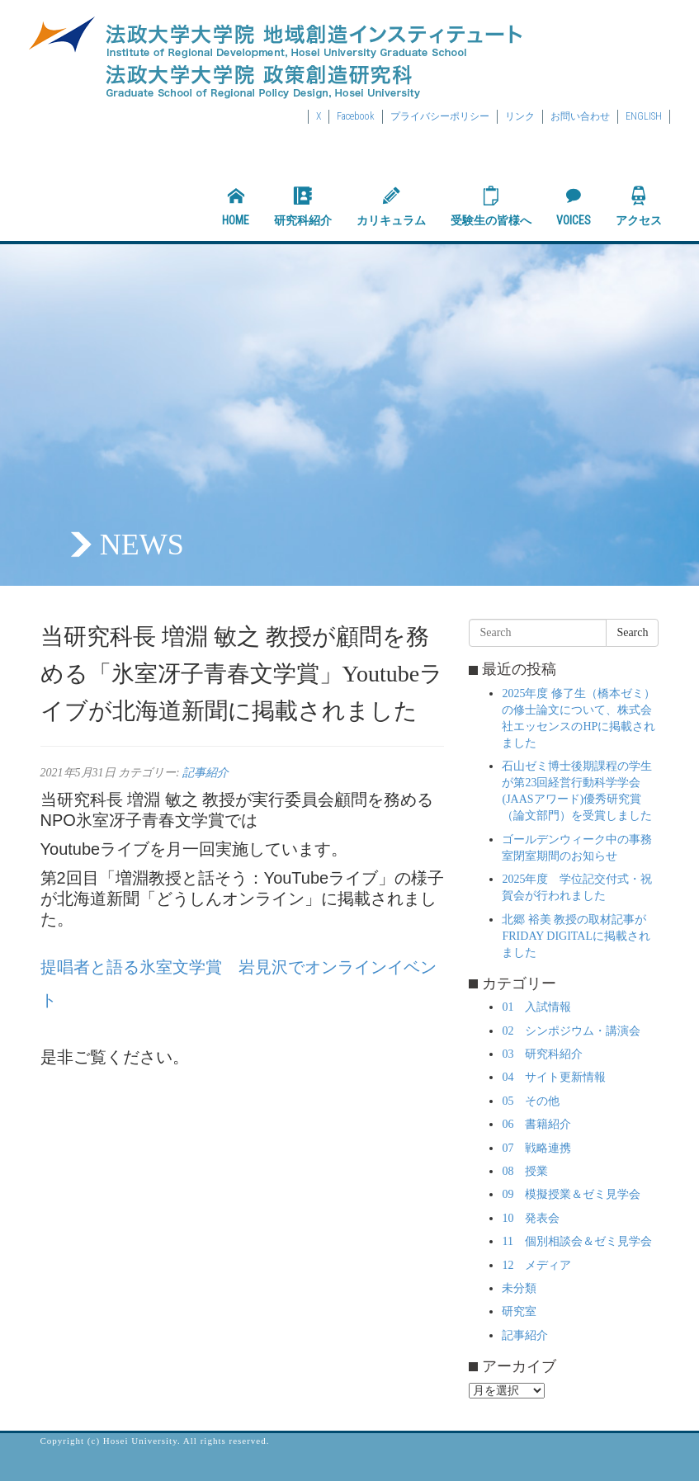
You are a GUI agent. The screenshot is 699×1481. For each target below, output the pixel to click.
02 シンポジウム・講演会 (571, 1031)
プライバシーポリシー (439, 116)
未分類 (519, 1288)
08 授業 (525, 1171)
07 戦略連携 (536, 1148)
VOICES (573, 206)
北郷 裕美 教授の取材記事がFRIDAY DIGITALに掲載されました (575, 936)
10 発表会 (531, 1218)
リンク (520, 116)
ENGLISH (644, 116)
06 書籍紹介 (536, 1124)
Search (632, 632)
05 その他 (531, 1101)
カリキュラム (391, 206)
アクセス (639, 206)
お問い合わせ (580, 116)
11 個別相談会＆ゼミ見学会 (576, 1241)
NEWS (142, 544)
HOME (235, 206)
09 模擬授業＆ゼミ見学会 (571, 1194)
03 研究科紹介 (542, 1054)
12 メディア (536, 1265)
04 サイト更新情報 (554, 1077)
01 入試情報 (536, 1007)
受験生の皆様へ (491, 206)
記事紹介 (205, 772)
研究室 (519, 1311)
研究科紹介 (303, 206)
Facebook (356, 116)
